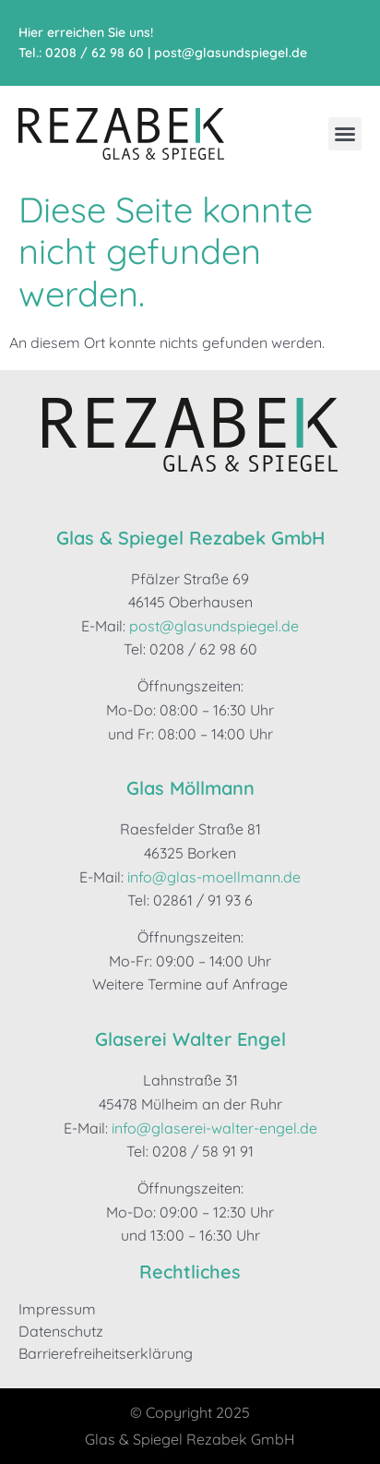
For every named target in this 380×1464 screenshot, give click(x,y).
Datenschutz (60, 1331)
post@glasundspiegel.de (230, 52)
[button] (345, 133)
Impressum (57, 1309)
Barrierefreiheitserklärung (105, 1353)
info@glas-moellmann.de (214, 877)
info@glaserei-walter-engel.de (214, 1128)
